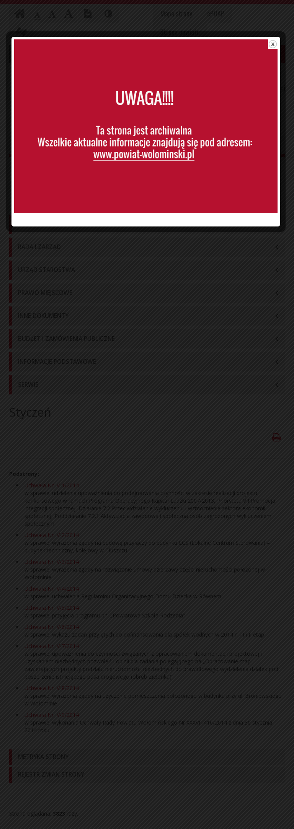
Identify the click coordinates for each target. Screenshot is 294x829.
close (274, 50)
